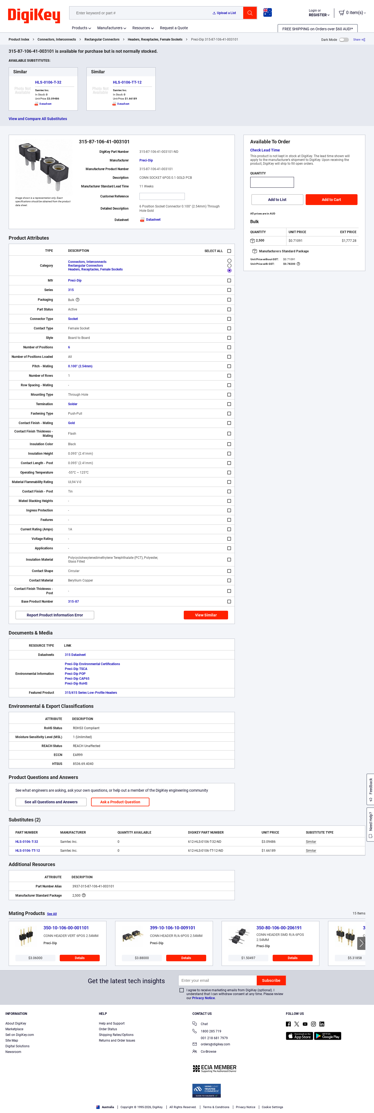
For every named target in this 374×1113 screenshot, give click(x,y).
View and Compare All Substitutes (38, 119)
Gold (71, 423)
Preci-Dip (146, 160)
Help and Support (112, 1023)
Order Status (108, 1029)
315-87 (73, 601)
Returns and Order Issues (117, 1040)
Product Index (19, 39)
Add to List (277, 199)
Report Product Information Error (55, 615)
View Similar (206, 615)
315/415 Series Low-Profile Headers (91, 693)
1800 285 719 (206, 1031)
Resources (141, 28)
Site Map (11, 1040)
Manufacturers (109, 28)
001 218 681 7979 (210, 1038)
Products (79, 28)
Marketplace (14, 1029)
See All (52, 914)
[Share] (359, 39)
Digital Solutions (17, 1046)
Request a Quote (174, 28)
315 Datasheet (75, 655)
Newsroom (13, 1052)
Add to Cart (331, 199)
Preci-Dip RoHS (76, 683)
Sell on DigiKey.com (19, 1035)
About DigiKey (15, 1023)
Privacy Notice (203, 998)
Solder (72, 404)
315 (71, 290)
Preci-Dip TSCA (76, 669)
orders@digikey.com (211, 1044)
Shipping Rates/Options (116, 1035)
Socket (73, 319)
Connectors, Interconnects (57, 39)
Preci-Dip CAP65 (77, 679)
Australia (105, 1107)
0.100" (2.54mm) (80, 366)
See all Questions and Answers (51, 802)
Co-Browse (204, 1052)
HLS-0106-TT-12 (127, 82)
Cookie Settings (272, 1107)
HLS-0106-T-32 (48, 82)
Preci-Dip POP (75, 674)
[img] (34, 16)
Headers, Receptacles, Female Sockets (155, 39)
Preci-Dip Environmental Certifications (92, 664)
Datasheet (150, 220)
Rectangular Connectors (102, 39)
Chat (200, 1024)
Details (80, 958)
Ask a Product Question (120, 802)
